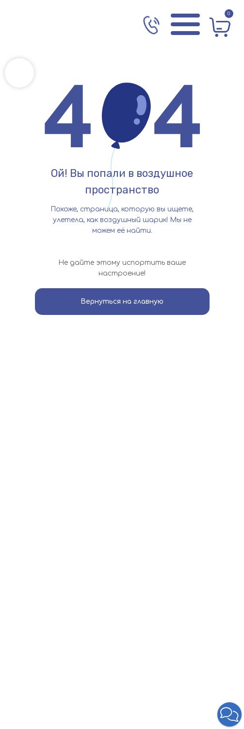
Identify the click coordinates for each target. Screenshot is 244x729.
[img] (56, 24)
